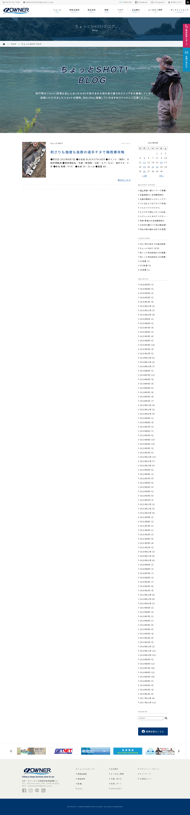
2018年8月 (145, 663)
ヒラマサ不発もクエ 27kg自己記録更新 (157, 212)
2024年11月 (145, 362)
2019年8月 (145, 612)
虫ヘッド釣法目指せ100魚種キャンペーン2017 (161, 252)
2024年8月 (145, 370)
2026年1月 (145, 301)
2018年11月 (145, 650)
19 (144, 167)
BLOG (80, 788)
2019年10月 (145, 603)
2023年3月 (145, 444)
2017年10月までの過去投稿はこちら (156, 244)
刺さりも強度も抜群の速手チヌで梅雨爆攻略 (87, 151)
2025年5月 (145, 336)
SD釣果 (143, 269)
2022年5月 (145, 487)
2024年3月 (145, 392)
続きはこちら (124, 180)
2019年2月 (145, 638)
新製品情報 (82, 774)
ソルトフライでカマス (150, 207)
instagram (158, 2)
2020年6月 (145, 577)
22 (157, 167)
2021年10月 (145, 513)
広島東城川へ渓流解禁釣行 (152, 194)
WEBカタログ (175, 2)
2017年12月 (145, 698)
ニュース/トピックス (86, 769)
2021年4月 (145, 538)
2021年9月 (145, 517)
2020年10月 (145, 560)
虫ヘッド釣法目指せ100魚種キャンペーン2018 (161, 257)
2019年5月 (145, 625)
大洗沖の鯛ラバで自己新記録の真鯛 (156, 225)
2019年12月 (145, 594)
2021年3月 (145, 543)
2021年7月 (145, 526)
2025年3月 (145, 345)
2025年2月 (145, 349)
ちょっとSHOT (56, 143)
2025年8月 (145, 323)
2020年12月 (145, 551)
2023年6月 (145, 431)
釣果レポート (116, 783)
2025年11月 (145, 310)
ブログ (13, 44)
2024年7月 (145, 375)
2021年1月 (145, 547)
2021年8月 (145, 521)
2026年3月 (145, 293)
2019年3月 (145, 633)
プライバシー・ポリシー (150, 769)
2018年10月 (145, 655)
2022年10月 (145, 465)
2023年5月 (145, 435)
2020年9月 (145, 564)
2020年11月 (145, 556)
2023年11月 (145, 409)
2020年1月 (145, 590)
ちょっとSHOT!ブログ (32, 44)
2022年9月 (145, 469)
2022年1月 (145, 500)
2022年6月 (145, 482)
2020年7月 (145, 573)
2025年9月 (145, 319)
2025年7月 (145, 327)
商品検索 (81, 779)
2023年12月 (145, 405)
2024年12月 (145, 357)
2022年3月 (145, 495)
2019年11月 (145, 599)
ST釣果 (143, 261)
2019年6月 (145, 620)
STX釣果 (144, 265)
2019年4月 (145, 629)
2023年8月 (145, 422)
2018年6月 (145, 672)
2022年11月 (145, 461)
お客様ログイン (146, 779)
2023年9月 (145, 418)
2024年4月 (145, 388)
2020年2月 (145, 586)
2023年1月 (145, 452)
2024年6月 (145, 379)
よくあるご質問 (117, 774)
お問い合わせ (116, 779)
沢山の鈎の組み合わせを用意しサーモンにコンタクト (164, 229)
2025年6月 (145, 332)
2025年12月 (145, 306)
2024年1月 (145, 401)
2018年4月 (145, 681)
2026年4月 (145, 289)
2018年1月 (145, 694)
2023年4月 (145, 439)
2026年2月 (145, 297)
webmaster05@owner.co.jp (38, 2)
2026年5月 (145, 284)
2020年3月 (145, 582)
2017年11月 (145, 702)
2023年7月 (145, 426)
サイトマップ (145, 774)
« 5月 (144, 175)
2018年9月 (145, 659)
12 (144, 162)
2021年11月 (145, 508)
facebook (141, 2)
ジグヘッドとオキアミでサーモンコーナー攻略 (161, 216)
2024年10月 (145, 366)
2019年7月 (145, 616)
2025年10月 (145, 314)
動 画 (80, 783)
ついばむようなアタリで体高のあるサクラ (159, 203)
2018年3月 (145, 685)
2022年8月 (145, 474)
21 (153, 167)
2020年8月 (145, 569)
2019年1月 (145, 642)
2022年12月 (145, 457)
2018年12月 (145, 646)
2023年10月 (145, 413)
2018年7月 (145, 668)
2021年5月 (145, 534)
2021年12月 (145, 504)
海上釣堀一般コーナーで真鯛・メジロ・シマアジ (162, 190)
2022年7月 (145, 478)
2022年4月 (145, 491)
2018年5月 (145, 676)
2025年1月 (145, 353)
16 (161, 162)
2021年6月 (145, 530)
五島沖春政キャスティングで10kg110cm (158, 199)
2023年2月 (145, 448)
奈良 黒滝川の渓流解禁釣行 (152, 220)
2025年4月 (145, 340)
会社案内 (114, 769)
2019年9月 (145, 607)
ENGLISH (128, 2)
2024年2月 (145, 396)
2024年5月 (145, 383)
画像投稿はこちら (153, 731)
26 (144, 171)
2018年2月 (145, 689)
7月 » (161, 175)
